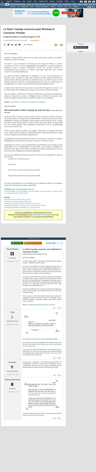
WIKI (65, 6)
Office (79, 4)
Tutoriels (17, 1)
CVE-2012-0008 (33, 191)
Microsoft (42, 4)
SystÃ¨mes (92, 4)
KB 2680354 (23, 102)
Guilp (12, 312)
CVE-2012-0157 (9, 193)
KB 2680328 (32, 102)
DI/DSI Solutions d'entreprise (17, 4)
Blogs (29, 1)
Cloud (28, 4)
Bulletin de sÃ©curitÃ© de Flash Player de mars (23, 203)
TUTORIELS (13, 6)
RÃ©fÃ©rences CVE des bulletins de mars (19, 189)
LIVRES (32, 6)
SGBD (74, 4)
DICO (70, 6)
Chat (35, 1)
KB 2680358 (14, 102)
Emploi (52, 1)
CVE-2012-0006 (21, 191)
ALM (36, 4)
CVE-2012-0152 (56, 191)
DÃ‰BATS (60, 6)
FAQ (24, 1)
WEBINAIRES (24, 6)
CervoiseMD (23, 40)
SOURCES (53, 6)
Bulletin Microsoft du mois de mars (18, 199)
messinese (12, 362)
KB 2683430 (41, 102)
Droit (67, 1)
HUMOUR (75, 6)
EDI (60, 4)
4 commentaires (34, 40)
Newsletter (43, 1)
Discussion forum (81, 47)
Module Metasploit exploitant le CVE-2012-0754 (23, 207)
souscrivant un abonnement (42, 215)
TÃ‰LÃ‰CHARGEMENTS (42, 6)
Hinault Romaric (12, 249)
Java (48, 4)
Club (72, 1)
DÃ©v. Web (54, 4)
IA (33, 4)
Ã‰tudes (59, 1)
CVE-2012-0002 (9, 191)
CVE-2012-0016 (45, 191)
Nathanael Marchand (12, 380)
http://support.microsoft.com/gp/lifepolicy (34, 415)
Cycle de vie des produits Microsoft (18, 201)
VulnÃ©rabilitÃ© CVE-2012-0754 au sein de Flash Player (26, 205)
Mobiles (85, 4)
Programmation (67, 4)
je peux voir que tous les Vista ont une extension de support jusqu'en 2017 (42, 393)
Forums (9, 1)
